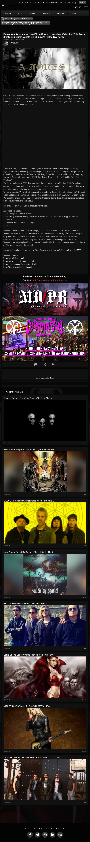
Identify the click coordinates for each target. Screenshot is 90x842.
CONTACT (34, 2)
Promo (50, 276)
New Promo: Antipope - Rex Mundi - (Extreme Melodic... (30, 449)
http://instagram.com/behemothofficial (19, 264)
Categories (15, 19)
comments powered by (44, 378)
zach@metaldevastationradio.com (49, 280)
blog (20, 13)
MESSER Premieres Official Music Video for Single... (29, 501)
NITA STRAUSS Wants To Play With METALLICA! (27, 706)
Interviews (39, 276)
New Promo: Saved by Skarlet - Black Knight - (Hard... (29, 552)
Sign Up (82, 2)
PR (42, 2)
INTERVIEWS (52, 2)
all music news (26, 19)
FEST (86, 7)
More (74, 13)
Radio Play (61, 276)
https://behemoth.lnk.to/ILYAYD (67, 250)
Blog (7, 19)
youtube (60, 13)
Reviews (28, 276)
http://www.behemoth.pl (13, 258)
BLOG (63, 2)
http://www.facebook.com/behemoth (18, 261)
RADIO (71, 2)
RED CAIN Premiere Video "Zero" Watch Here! (26, 603)
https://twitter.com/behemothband (17, 267)
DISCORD (77, 7)
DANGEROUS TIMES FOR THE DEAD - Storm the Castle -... (33, 757)
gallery (32, 13)
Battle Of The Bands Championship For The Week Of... (29, 655)
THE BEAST (14, 42)
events (46, 13)
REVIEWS (23, 2)
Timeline (7, 13)
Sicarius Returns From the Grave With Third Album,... (29, 398)
